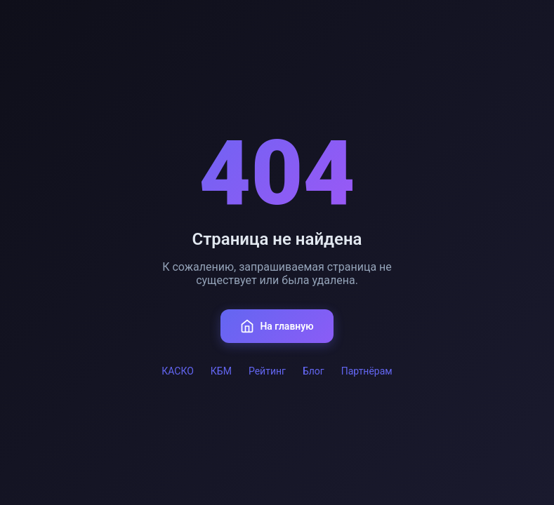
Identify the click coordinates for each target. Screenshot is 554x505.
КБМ (221, 371)
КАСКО (177, 371)
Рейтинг (267, 371)
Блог (313, 371)
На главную (276, 326)
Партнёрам (367, 371)
